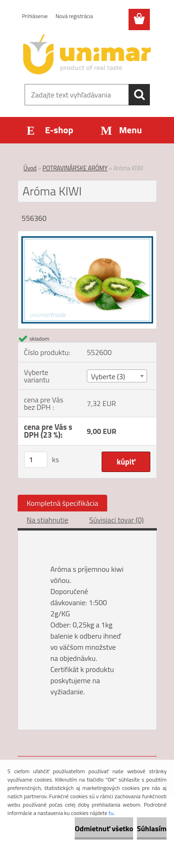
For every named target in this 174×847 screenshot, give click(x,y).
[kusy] (35, 460)
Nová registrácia (74, 16)
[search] (139, 94)
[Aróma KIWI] (87, 234)
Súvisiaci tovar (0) (116, 519)
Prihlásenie (35, 16)
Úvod (30, 168)
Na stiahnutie (48, 519)
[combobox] (117, 375)
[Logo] (87, 54)
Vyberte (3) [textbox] (108, 376)
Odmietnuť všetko (104, 828)
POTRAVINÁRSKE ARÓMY (75, 168)
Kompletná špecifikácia (62, 503)
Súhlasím (152, 828)
